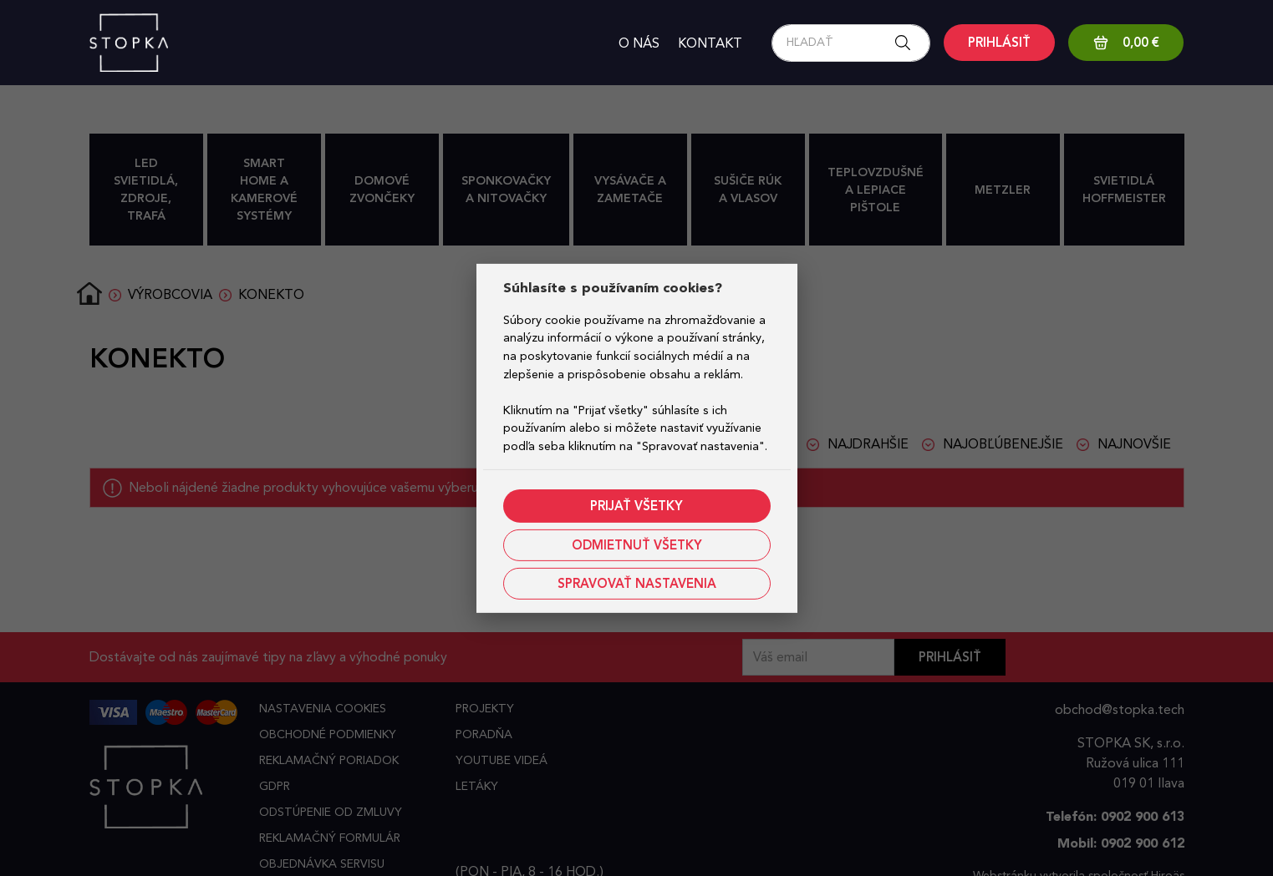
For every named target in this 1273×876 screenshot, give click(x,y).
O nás (639, 43)
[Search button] (907, 43)
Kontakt (710, 43)
